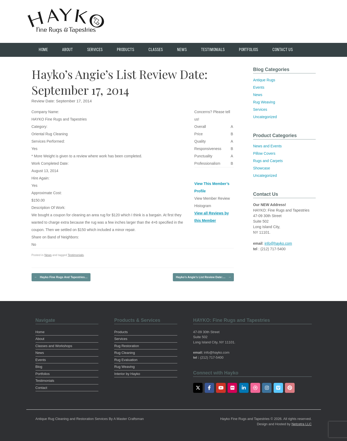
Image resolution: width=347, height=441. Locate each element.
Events (258, 87)
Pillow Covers (264, 153)
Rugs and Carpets (268, 161)
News (182, 50)
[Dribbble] (255, 388)
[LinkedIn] (244, 388)
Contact (41, 388)
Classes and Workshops (54, 346)
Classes (155, 50)
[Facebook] (209, 388)
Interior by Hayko (127, 374)
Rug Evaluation (125, 360)
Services (95, 50)
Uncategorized (265, 117)
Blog (39, 367)
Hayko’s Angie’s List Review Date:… (203, 277)
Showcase (261, 168)
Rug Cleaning (124, 353)
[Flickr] (232, 388)
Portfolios (248, 50)
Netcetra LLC (301, 424)
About (67, 50)
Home (43, 50)
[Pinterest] (290, 388)
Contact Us (282, 50)
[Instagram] (267, 388)
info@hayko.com (278, 243)
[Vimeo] (278, 388)
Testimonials (213, 50)
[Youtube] (221, 388)
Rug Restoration (126, 346)
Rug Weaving (264, 102)
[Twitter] (198, 388)
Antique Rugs (264, 80)
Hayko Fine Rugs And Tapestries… (61, 277)
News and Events (267, 146)
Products (125, 50)
